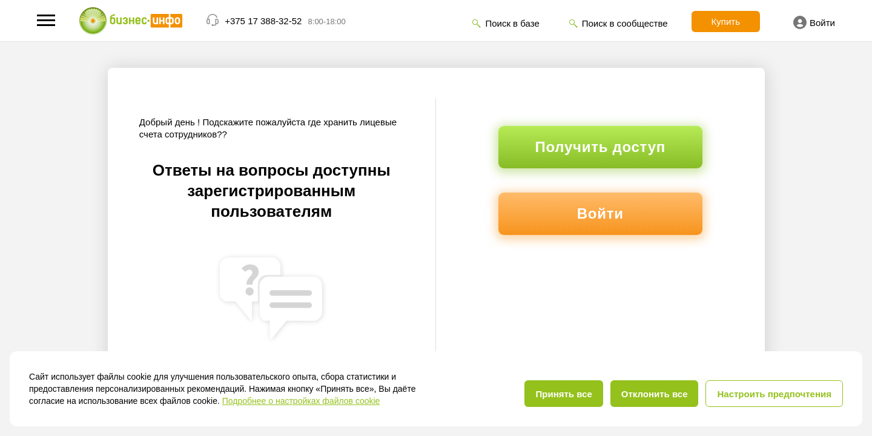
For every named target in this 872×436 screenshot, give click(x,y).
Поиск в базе (512, 23)
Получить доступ (600, 147)
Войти (814, 22)
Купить (726, 21)
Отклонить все (654, 394)
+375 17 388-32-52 (263, 21)
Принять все (563, 394)
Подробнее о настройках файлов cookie (301, 401)
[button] (46, 20)
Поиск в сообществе (625, 23)
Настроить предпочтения (774, 394)
